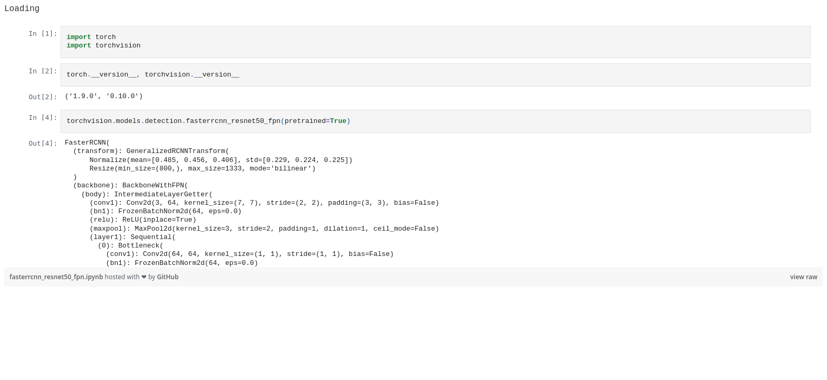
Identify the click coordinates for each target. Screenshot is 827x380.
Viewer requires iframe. (413, 140)
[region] (413, 135)
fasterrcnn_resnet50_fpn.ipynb (57, 276)
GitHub (168, 276)
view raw (804, 276)
